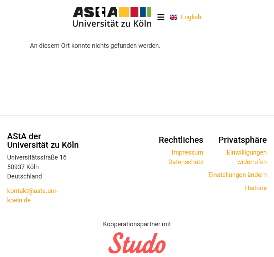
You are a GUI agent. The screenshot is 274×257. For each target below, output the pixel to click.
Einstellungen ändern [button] (237, 174)
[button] (161, 17)
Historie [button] (256, 188)
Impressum (187, 152)
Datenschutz (185, 162)
